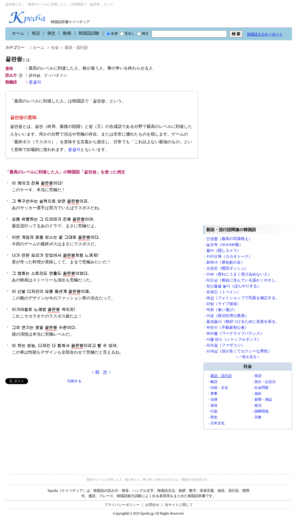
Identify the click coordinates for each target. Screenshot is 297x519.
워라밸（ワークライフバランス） (235, 333)
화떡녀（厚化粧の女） (225, 262)
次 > (107, 372)
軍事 (214, 393)
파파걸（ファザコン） (225, 345)
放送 (214, 405)
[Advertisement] (49, 425)
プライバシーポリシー (122, 505)
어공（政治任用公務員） (227, 315)
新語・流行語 (76, 47)
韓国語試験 (89, 33)
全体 (112, 33)
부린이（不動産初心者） (227, 327)
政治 (258, 405)
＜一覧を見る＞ (247, 357)
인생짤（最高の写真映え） (229, 238)
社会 (55, 47)
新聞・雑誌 (263, 399)
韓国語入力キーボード (265, 34)
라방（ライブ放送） (223, 304)
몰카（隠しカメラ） (223, 250)
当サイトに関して (179, 505)
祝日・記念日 (265, 382)
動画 (67, 33)
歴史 (214, 417)
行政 (214, 411)
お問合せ (152, 505)
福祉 (258, 393)
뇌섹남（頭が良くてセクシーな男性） (239, 351)
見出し (127, 33)
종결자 (35, 82)
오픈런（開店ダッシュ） (227, 268)
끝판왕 (17, 59)
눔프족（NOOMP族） (224, 244)
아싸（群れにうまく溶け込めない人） (239, 274)
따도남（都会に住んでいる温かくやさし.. (241, 280)
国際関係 (261, 411)
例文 (51, 33)
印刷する (74, 381)
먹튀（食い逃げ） (221, 309)
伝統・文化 (219, 388)
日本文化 (217, 423)
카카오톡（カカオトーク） (229, 256)
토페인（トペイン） (223, 292)
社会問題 (261, 388)
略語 (214, 382)
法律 (214, 399)
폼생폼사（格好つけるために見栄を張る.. (241, 321)
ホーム (18, 33)
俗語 (258, 376)
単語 (36, 33)
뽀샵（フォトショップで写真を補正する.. (241, 298)
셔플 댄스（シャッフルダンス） (233, 339)
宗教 (258, 417)
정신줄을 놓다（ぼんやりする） (233, 286)
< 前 (96, 372)
